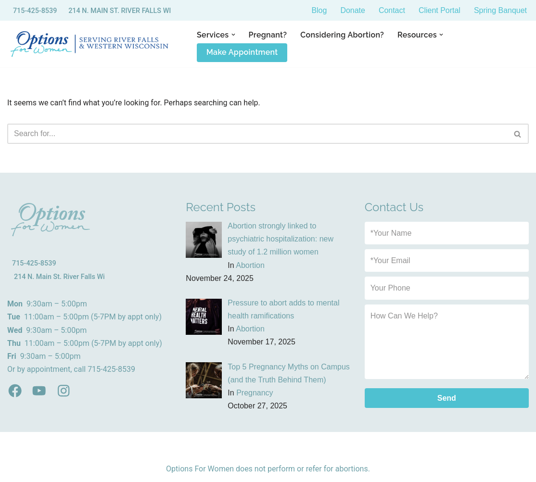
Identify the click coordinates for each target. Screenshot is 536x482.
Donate (352, 10)
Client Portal (439, 10)
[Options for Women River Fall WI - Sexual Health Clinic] (91, 44)
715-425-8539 (35, 11)
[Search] (257, 134)
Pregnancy (254, 393)
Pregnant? (268, 34)
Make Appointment (242, 52)
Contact (391, 10)
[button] (233, 35)
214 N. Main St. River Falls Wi (59, 277)
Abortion (250, 265)
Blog (319, 10)
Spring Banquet (500, 10)
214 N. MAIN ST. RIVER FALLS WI (119, 11)
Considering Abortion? (342, 34)
